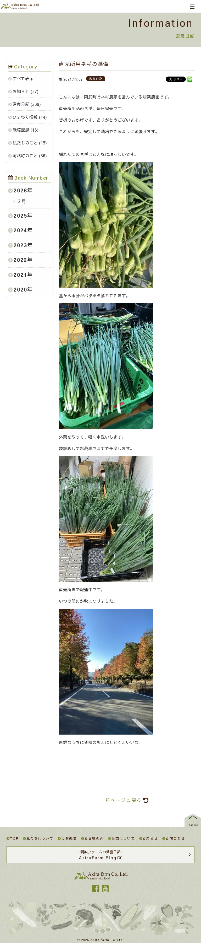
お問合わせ (173, 838)
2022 (20, 259)
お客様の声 (92, 838)
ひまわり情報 (25, 117)
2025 (20, 215)
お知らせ (21, 91)
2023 (20, 245)
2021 (20, 274)
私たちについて (38, 838)
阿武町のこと (25, 155)
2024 (20, 230)
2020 (20, 289)
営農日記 (21, 104)
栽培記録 (21, 130)
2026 (20, 190)
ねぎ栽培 (67, 838)
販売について (121, 838)
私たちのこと (25, 143)
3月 (21, 201)
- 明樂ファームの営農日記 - (100, 854)
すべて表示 (23, 78)
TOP (13, 838)
